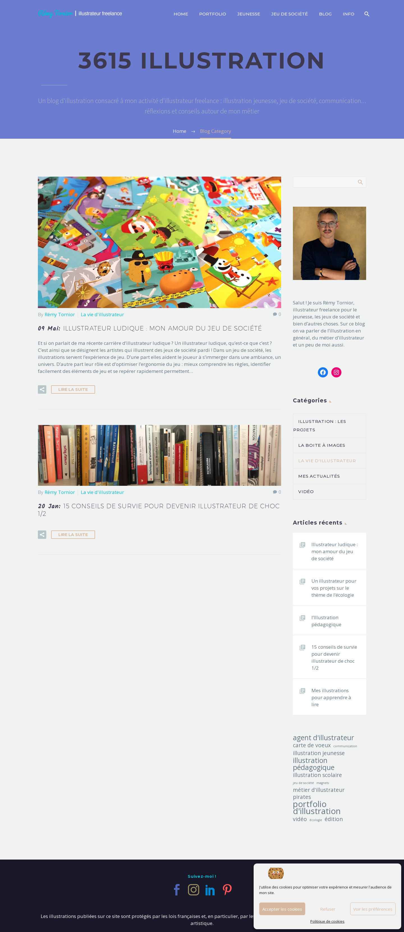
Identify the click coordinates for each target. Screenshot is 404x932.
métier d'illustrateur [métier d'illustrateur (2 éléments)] (319, 790)
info (348, 14)
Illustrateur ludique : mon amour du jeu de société (334, 551)
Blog (325, 14)
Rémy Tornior (60, 314)
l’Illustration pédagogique (326, 621)
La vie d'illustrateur (102, 314)
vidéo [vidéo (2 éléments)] (300, 819)
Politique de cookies (327, 921)
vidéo (306, 491)
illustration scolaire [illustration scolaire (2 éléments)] (317, 775)
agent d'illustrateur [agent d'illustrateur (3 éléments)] (323, 737)
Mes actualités (319, 476)
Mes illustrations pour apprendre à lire (331, 697)
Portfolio (212, 14)
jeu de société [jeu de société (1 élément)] (303, 783)
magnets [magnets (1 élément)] (322, 783)
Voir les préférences (372, 909)
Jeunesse (248, 14)
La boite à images (321, 445)
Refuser (328, 909)
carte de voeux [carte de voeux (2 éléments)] (312, 745)
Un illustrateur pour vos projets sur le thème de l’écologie (333, 588)
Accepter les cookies (282, 909)
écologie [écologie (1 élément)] (315, 820)
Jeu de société (289, 14)
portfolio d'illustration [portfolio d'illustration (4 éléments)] (317, 808)
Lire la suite (73, 389)
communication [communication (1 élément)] (345, 746)
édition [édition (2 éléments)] (334, 819)
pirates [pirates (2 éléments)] (302, 797)
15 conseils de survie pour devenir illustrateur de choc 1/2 (334, 657)
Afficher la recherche (360, 182)
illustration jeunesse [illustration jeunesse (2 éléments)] (319, 753)
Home (181, 14)
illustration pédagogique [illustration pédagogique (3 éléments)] (313, 764)
